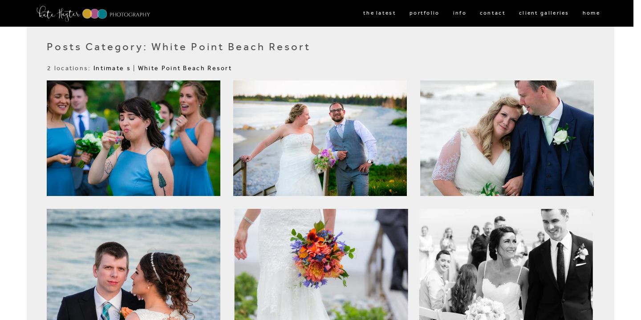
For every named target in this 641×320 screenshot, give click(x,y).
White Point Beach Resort (185, 68)
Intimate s (112, 68)
